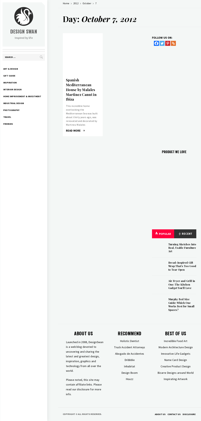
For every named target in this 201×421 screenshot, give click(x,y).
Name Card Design (175, 360)
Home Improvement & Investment (33, 96)
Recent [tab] (185, 234)
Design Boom (129, 373)
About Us (160, 414)
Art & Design (21, 68)
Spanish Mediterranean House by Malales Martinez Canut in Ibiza (81, 90)
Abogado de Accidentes (129, 353)
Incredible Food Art (175, 341)
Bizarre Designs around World (176, 373)
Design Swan (34, 31)
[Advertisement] (174, 96)
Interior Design (23, 89)
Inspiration (21, 82)
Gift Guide (20, 75)
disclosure (83, 389)
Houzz (129, 379)
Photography (22, 110)
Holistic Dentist (129, 341)
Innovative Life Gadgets (175, 353)
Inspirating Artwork (175, 379)
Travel (18, 117)
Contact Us (174, 414)
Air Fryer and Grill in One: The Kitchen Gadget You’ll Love (181, 284)
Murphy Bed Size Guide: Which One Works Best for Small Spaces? (181, 304)
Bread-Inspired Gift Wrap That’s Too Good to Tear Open (182, 266)
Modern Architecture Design (175, 347)
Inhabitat (129, 366)
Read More (75, 130)
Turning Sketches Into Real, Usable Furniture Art (182, 248)
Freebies (19, 123)
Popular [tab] (163, 234)
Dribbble (130, 360)
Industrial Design (24, 103)
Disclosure (189, 414)
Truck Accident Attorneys (129, 347)
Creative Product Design (175, 366)
